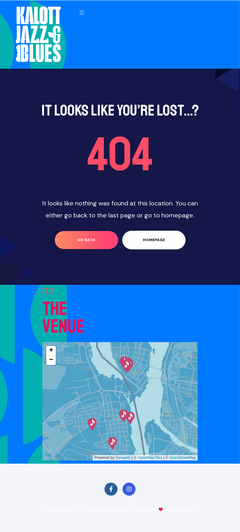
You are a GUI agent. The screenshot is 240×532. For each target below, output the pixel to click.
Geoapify (123, 457)
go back (86, 239)
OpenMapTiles (150, 457)
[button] (112, 443)
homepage (154, 239)
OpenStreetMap (182, 457)
